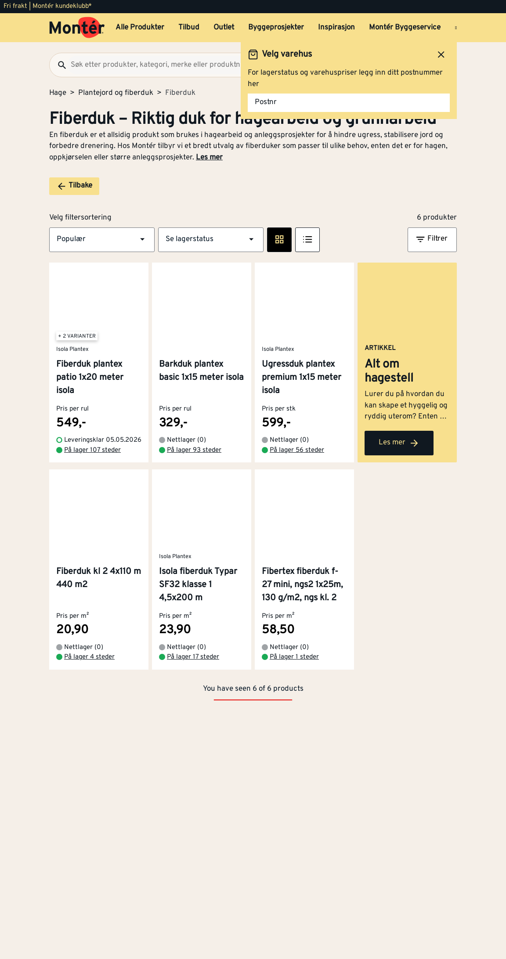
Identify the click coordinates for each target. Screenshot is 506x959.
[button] (102, 239)
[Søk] (58, 65)
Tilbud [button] (188, 27)
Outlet (223, 27)
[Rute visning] (279, 239)
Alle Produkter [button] (140, 27)
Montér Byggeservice (405, 27)
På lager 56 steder (297, 470)
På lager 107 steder (92, 470)
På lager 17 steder (193, 677)
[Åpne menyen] (457, 27)
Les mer (209, 157)
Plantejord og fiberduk (115, 93)
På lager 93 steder (194, 470)
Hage (57, 93)
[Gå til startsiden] (77, 28)
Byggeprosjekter (276, 27)
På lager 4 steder (89, 677)
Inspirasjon (336, 27)
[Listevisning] (307, 239)
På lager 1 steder (294, 677)
